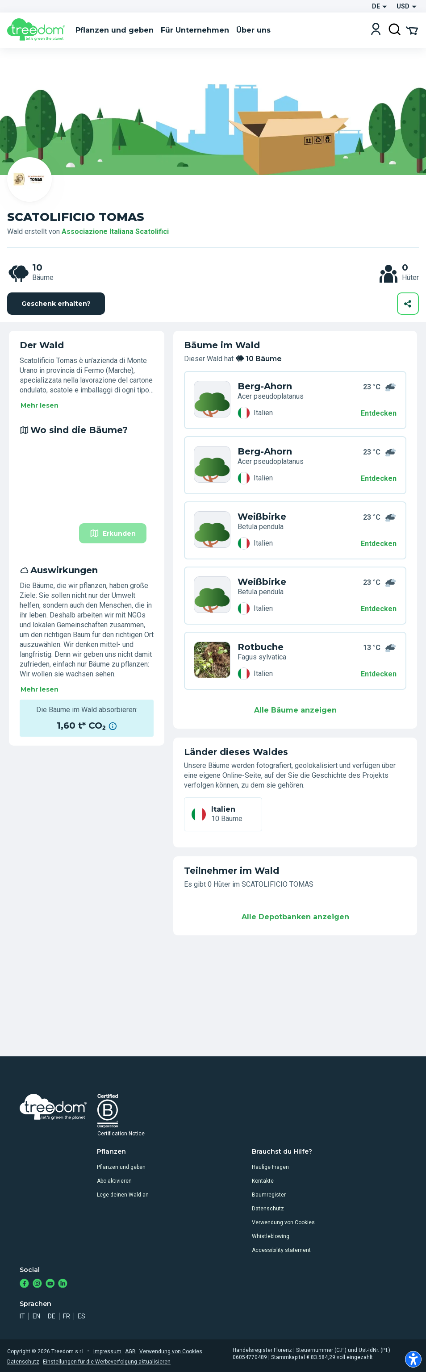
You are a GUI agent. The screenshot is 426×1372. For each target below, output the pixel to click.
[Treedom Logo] (37, 30)
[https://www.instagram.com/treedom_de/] (37, 1284)
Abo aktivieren (114, 1181)
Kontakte (263, 1181)
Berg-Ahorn (265, 386)
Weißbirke (262, 516)
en (36, 1316)
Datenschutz (268, 1208)
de (51, 1316)
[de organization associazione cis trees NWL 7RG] (212, 530)
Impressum (107, 1351)
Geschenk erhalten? (56, 304)
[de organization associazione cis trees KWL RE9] (212, 595)
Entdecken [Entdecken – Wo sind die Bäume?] (379, 478)
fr (66, 1316)
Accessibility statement (281, 1250)
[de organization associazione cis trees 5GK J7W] (212, 661)
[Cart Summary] (412, 29)
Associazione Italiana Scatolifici (115, 231)
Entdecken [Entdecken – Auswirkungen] (379, 609)
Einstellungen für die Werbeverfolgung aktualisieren (107, 1362)
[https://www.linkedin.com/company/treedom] (62, 1284)
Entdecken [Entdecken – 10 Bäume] (379, 413)
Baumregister (269, 1195)
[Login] (376, 30)
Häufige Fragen (270, 1167)
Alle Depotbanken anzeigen (295, 917)
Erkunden (113, 533)
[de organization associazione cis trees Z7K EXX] (212, 465)
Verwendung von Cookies (283, 1222)
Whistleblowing (270, 1236)
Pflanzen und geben (121, 1167)
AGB (130, 1351)
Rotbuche (261, 647)
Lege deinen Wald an (123, 1195)
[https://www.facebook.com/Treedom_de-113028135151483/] (24, 1284)
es (81, 1316)
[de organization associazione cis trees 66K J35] (212, 400)
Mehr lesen (39, 405)
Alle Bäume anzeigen (295, 710)
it (22, 1316)
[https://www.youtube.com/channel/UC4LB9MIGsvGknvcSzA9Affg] (50, 1284)
